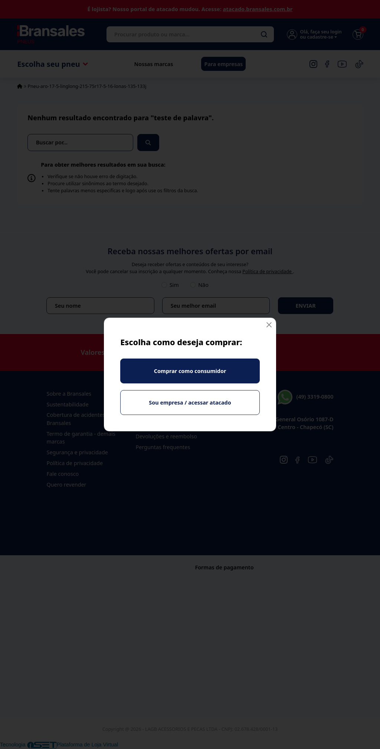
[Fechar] (269, 325)
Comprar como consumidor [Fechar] (190, 370)
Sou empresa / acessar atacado (190, 402)
